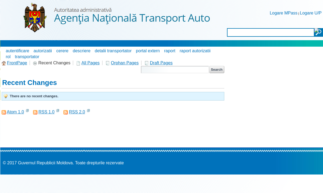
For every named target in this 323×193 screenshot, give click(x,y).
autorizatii (43, 51)
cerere (62, 51)
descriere (82, 51)
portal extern (148, 51)
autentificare (17, 51)
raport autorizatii (195, 51)
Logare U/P (311, 13)
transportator (27, 56)
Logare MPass (283, 13)
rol (8, 56)
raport (169, 51)
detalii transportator (113, 51)
